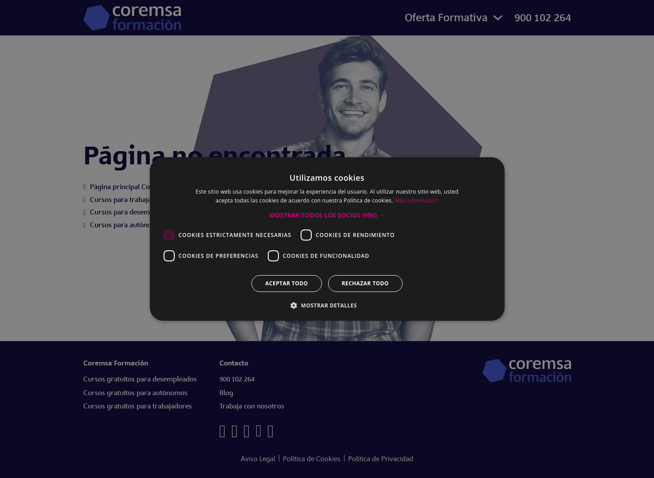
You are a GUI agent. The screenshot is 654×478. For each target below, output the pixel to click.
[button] (326, 215)
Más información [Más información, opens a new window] (416, 200)
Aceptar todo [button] (286, 283)
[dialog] (327, 239)
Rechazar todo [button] (365, 283)
